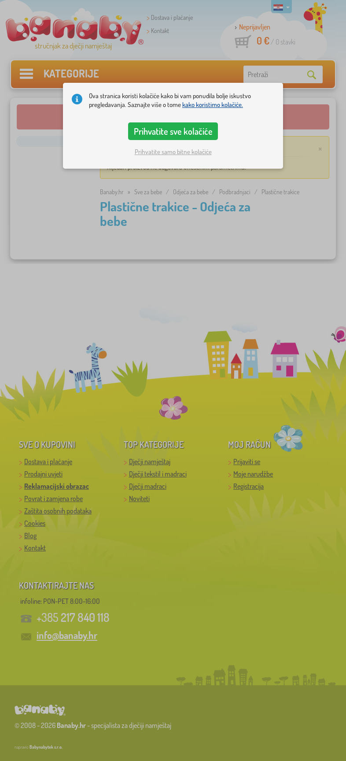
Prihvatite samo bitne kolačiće (173, 152)
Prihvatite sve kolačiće (173, 131)
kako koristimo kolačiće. (212, 104)
